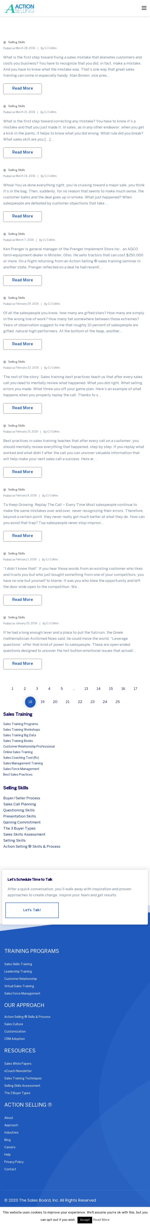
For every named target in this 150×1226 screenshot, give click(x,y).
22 (80, 702)
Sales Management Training (23, 763)
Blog (7, 1140)
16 (123, 689)
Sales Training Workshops (21, 730)
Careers (10, 1147)
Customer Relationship (20, 979)
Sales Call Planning (19, 804)
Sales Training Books (18, 741)
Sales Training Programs (20, 724)
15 (111, 689)
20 (55, 702)
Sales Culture (13, 1024)
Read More (101, 1219)
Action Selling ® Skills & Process (31, 846)
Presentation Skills (19, 816)
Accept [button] (85, 1220)
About (8, 1118)
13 (86, 689)
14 (98, 689)
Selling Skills (16, 42)
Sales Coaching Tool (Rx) (21, 758)
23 (92, 702)
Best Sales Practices (18, 774)
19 (42, 702)
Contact (10, 1169)
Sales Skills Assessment (24, 834)
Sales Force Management (21, 769)
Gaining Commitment (22, 822)
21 (67, 702)
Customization (15, 1031)
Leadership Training (18, 971)
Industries (11, 1132)
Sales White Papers (18, 1064)
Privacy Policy (14, 1162)
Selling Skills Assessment (22, 1086)
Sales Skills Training (18, 964)
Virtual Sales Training (19, 986)
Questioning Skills (19, 810)
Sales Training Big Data (19, 735)
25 (117, 702)
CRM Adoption (14, 1039)
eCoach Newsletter (18, 1071)
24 (105, 702)
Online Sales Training (18, 752)
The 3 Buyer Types (19, 828)
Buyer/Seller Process (21, 798)
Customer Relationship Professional (29, 746)
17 (135, 689)
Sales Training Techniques (23, 1078)
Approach (11, 1125)
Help (7, 1154)
